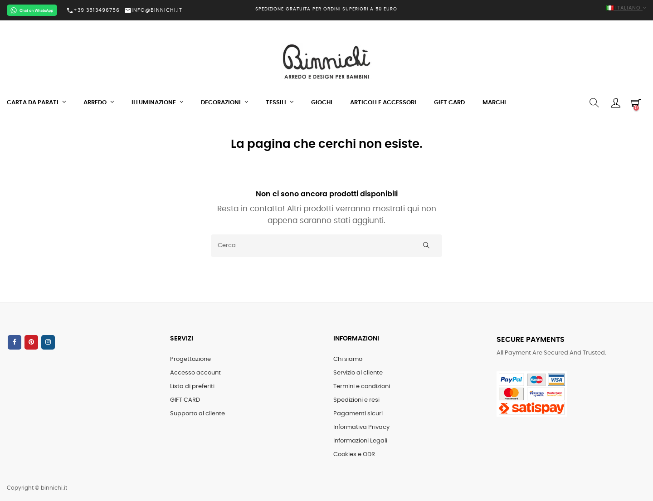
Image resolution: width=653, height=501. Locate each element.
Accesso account (195, 373)
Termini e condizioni (361, 386)
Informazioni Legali (360, 441)
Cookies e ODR (354, 454)
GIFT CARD (185, 400)
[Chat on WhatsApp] (32, 10)
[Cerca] (326, 246)
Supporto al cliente (197, 414)
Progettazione (190, 359)
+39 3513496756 (93, 10)
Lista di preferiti (192, 386)
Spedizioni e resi (356, 400)
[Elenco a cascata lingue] (544, 8)
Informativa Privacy (361, 427)
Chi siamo (347, 359)
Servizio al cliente (358, 373)
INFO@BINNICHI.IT (153, 10)
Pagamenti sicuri (358, 414)
